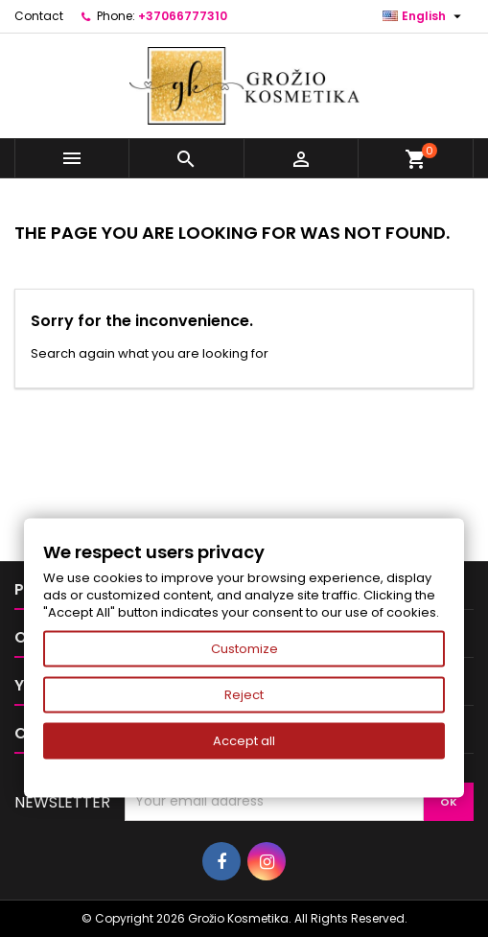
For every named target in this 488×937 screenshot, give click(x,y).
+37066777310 (182, 16)
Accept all (244, 741)
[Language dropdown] (424, 16)
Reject (244, 695)
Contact (38, 16)
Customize (244, 649)
